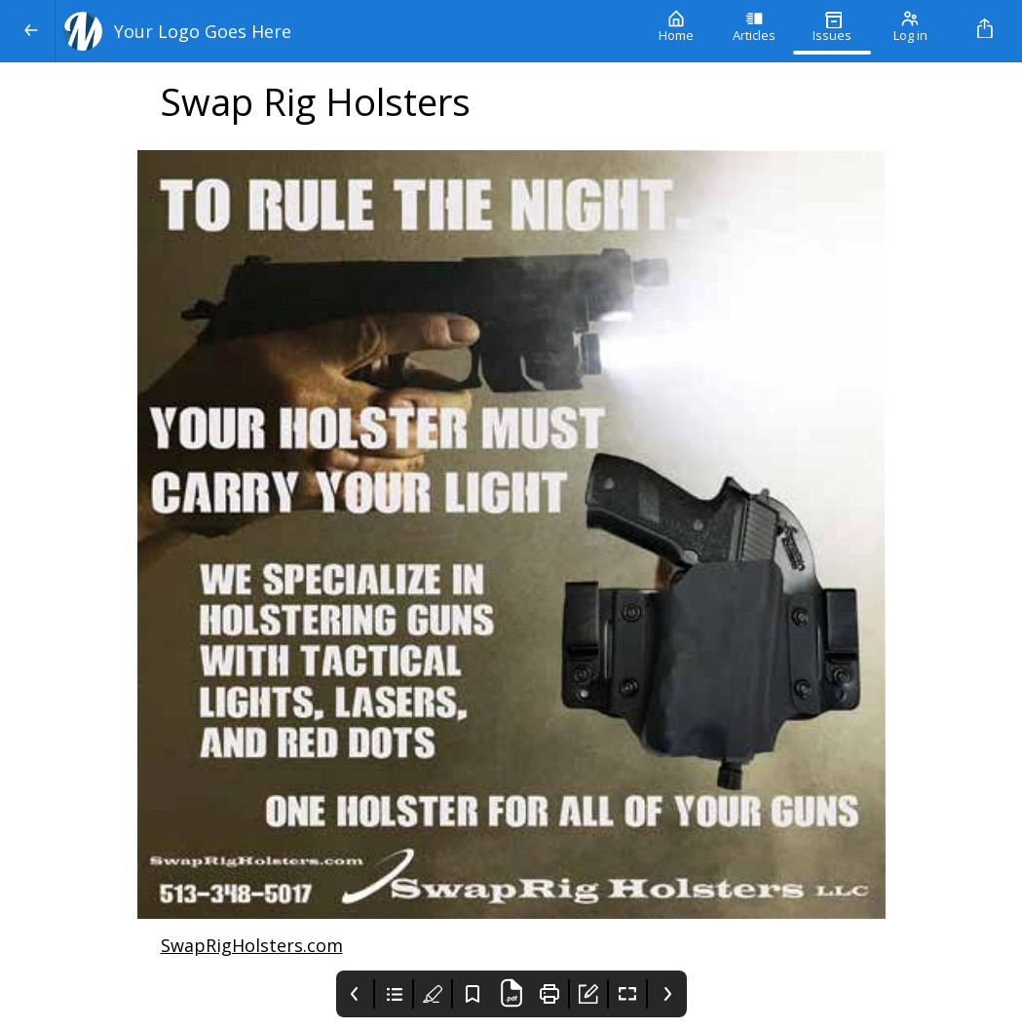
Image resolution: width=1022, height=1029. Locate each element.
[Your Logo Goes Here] (346, 31)
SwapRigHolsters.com (252, 945)
